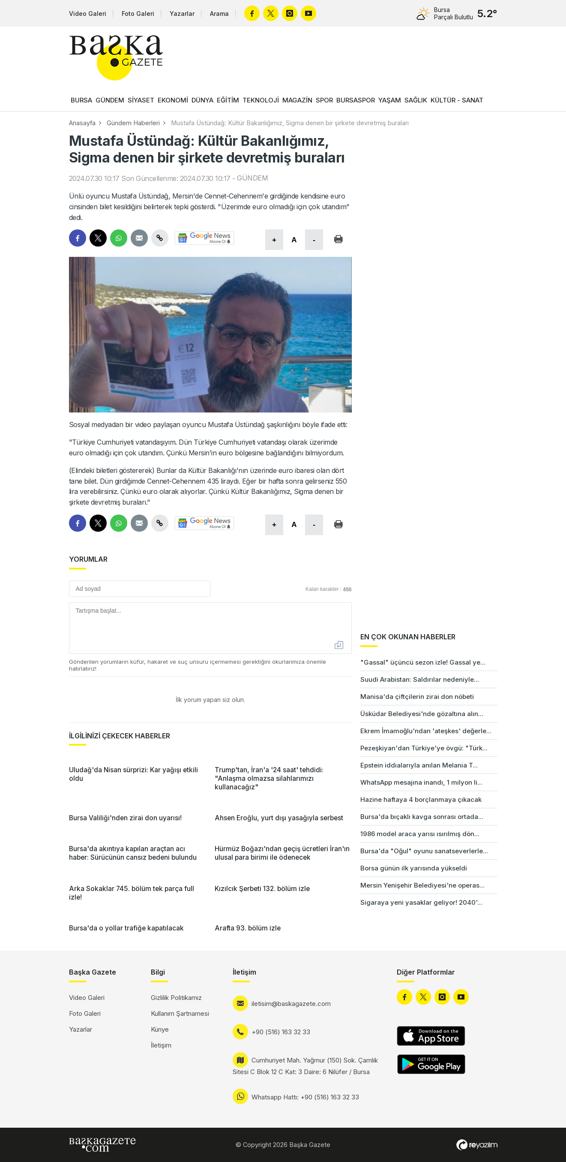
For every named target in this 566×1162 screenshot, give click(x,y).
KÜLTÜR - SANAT (457, 100)
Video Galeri (87, 13)
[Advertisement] (532, 771)
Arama (219, 13)
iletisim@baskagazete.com (291, 1003)
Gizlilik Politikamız (176, 997)
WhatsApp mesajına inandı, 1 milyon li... (421, 782)
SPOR (324, 100)
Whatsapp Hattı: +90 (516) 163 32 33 (305, 1097)
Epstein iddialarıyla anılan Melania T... (419, 765)
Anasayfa (82, 122)
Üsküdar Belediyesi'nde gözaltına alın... (421, 714)
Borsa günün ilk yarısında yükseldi (413, 868)
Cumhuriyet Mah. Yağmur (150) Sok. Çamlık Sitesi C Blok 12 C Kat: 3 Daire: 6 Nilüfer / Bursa (305, 1066)
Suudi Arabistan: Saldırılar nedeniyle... (419, 679)
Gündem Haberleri (133, 122)
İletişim (161, 1045)
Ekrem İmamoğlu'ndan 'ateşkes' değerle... (425, 731)
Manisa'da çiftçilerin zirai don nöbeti (417, 696)
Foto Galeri (138, 13)
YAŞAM (389, 100)
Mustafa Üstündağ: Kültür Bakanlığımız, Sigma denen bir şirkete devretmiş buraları (290, 122)
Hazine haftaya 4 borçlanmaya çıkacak (421, 799)
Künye (160, 1029)
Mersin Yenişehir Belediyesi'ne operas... (422, 885)
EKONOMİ (173, 100)
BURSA (81, 100)
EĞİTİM (228, 100)
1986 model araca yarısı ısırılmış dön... (419, 834)
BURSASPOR (355, 100)
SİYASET (141, 100)
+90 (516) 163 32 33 (281, 1032)
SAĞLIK (415, 100)
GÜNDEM (110, 100)
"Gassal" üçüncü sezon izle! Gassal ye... (422, 662)
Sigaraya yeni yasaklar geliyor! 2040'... (421, 902)
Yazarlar (182, 13)
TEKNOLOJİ (261, 100)
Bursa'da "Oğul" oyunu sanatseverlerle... (424, 851)
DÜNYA (202, 100)
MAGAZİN (297, 100)
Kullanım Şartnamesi (180, 1013)
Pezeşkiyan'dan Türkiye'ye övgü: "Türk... (424, 748)
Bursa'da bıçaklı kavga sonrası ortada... (421, 817)
